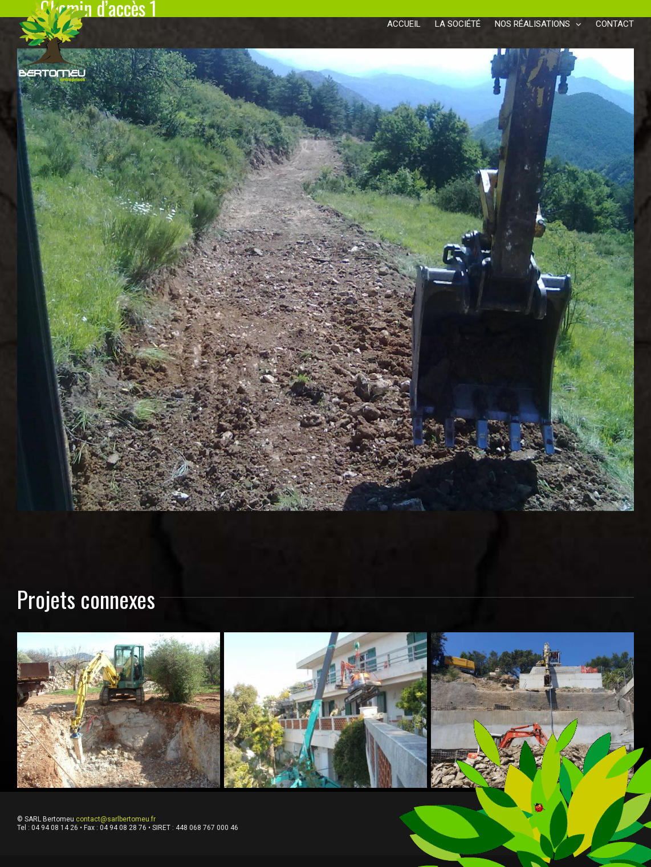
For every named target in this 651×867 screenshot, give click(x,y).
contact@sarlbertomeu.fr (116, 819)
